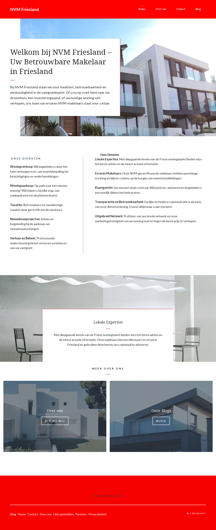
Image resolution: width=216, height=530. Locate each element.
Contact (180, 9)
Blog (198, 9)
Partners (81, 514)
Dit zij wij (55, 420)
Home (141, 9)
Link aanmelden (63, 514)
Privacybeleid (97, 514)
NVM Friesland (24, 9)
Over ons (161, 9)
